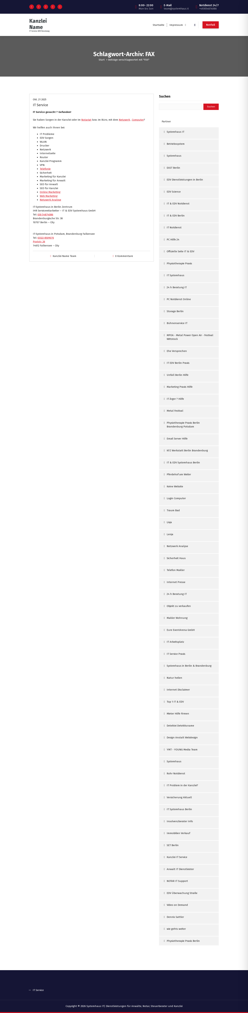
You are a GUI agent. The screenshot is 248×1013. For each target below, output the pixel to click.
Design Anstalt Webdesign (182, 737)
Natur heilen (174, 677)
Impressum (176, 24)
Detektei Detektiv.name (180, 725)
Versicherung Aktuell (179, 797)
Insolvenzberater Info (180, 821)
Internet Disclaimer (178, 689)
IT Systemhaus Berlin (179, 809)
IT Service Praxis (176, 653)
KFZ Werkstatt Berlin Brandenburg (187, 450)
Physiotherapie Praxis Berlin (183, 940)
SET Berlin (173, 845)
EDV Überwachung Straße (182, 893)
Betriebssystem (176, 143)
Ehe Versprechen (177, 351)
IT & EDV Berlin (176, 215)
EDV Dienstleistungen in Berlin (185, 179)
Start (102, 59)
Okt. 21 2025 (39, 99)
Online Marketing (50, 192)
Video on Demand (177, 904)
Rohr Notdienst (176, 773)
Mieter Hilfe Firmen (178, 713)
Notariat (86, 119)
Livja (169, 522)
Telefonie (45, 168)
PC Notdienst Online (179, 299)
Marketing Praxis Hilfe (180, 386)
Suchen (164, 96)
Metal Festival (175, 410)
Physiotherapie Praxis (179, 263)
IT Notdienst (174, 227)
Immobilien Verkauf (178, 833)
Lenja (170, 534)
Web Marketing (49, 196)
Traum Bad (173, 510)
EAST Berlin (173, 167)
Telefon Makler (176, 570)
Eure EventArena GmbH (181, 630)
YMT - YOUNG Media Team (182, 749)
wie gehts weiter (176, 928)
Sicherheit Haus (176, 558)
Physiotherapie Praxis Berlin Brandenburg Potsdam (183, 424)
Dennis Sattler (175, 917)
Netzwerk (124, 119)
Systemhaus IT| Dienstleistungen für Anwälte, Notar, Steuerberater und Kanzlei (134, 1006)
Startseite (158, 24)
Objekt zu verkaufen (179, 606)
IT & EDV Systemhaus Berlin (183, 462)
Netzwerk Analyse (50, 199)
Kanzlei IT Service (177, 857)
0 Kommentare (124, 256)
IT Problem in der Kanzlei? (182, 785)
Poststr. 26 (39, 241)
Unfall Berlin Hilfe (177, 374)
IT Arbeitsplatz (175, 641)
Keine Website (175, 486)
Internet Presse (176, 582)
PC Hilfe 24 (173, 239)
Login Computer (176, 498)
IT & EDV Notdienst (178, 203)
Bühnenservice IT (177, 323)
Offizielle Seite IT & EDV (180, 251)
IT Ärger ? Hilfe (175, 398)
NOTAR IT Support (177, 881)
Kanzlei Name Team (64, 256)
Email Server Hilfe (177, 438)
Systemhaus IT (175, 131)
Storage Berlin (175, 311)
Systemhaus (174, 155)
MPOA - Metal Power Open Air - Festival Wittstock (190, 337)
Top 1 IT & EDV (175, 701)
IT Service (40, 105)
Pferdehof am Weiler (179, 474)
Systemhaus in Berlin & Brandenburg (189, 665)
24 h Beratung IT (177, 287)
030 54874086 (45, 214)
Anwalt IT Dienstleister (180, 869)
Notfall (210, 24)
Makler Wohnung (177, 617)
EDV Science (174, 191)
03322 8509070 (46, 237)
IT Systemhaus (175, 275)
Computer (138, 119)
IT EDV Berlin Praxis (178, 362)
